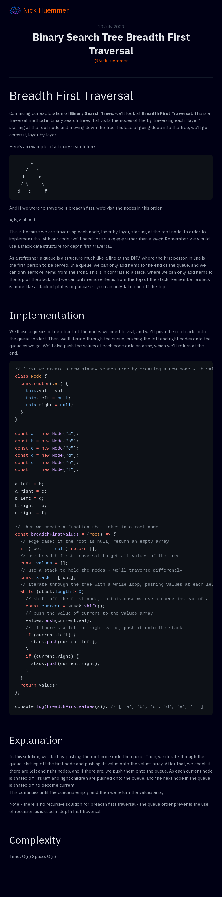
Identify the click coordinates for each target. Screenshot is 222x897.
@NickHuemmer (111, 61)
